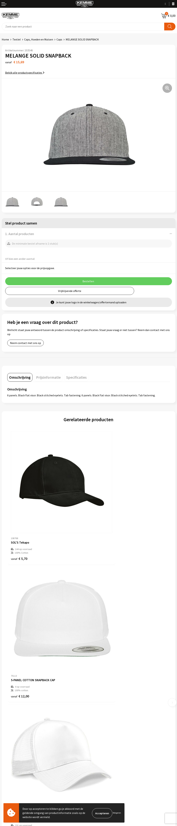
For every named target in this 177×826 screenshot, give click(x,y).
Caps (59, 39)
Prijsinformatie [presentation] (48, 377)
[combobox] (83, 26)
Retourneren (9, 744)
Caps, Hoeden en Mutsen (38, 39)
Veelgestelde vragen (102, 691)
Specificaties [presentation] (76, 377)
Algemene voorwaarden (104, 733)
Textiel (16, 39)
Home (5, 39)
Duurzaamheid (98, 696)
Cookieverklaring (100, 739)
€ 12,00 (101, 531)
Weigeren (117, 812)
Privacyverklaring (100, 744)
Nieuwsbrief (97, 685)
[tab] (19, 377)
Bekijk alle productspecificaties (24, 72)
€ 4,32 (100, 642)
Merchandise (97, 706)
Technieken (97, 701)
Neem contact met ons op (25, 343)
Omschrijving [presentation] (20, 377)
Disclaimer (96, 749)
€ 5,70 (19, 531)
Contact (6, 733)
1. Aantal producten (19, 234)
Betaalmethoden (12, 739)
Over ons (95, 680)
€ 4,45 (19, 645)
